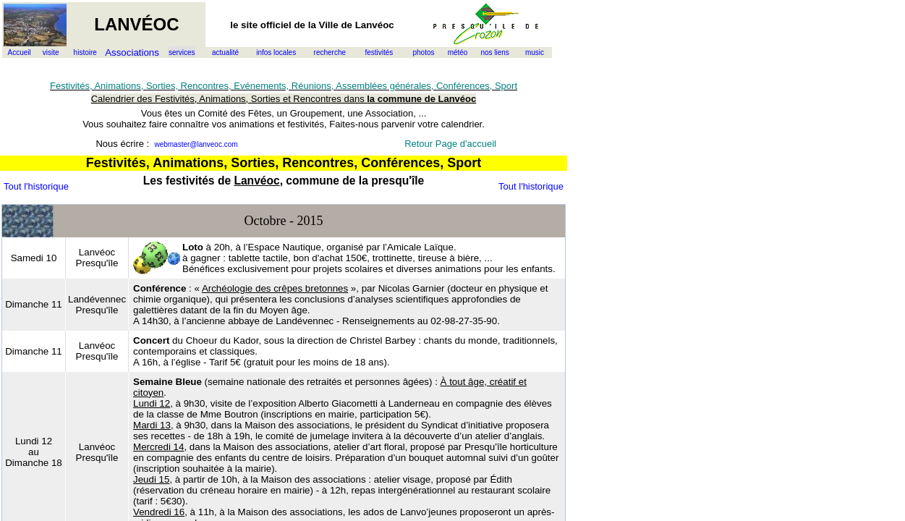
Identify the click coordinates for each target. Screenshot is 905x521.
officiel (276, 25)
